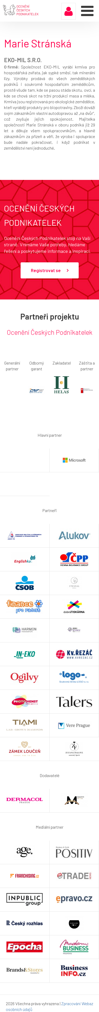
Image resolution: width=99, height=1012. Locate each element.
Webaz (87, 1003)
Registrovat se (49, 270)
